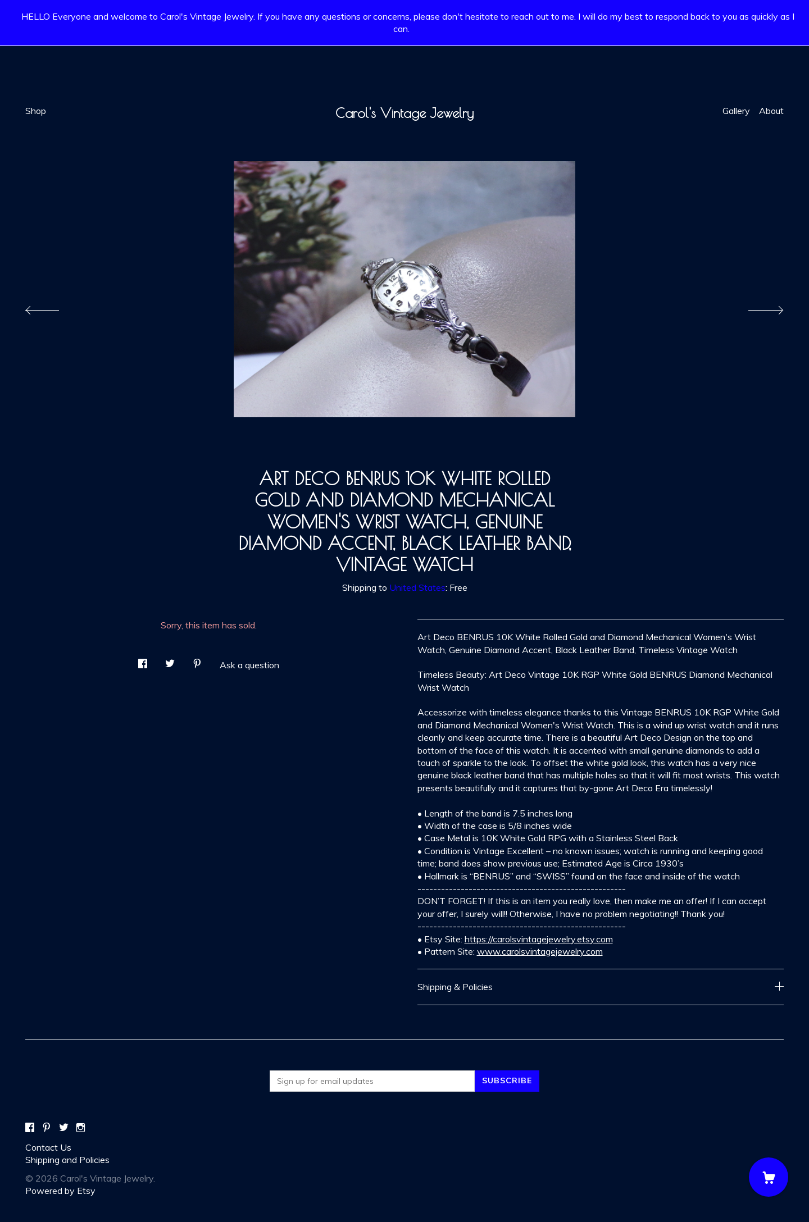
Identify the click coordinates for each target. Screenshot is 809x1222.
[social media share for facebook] (142, 661)
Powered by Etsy (60, 1190)
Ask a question (249, 665)
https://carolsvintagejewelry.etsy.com (539, 939)
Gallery (736, 110)
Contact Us (48, 1147)
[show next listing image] (756, 307)
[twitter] (64, 1128)
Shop (35, 110)
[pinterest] (46, 1128)
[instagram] (80, 1128)
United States (417, 587)
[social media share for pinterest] (197, 661)
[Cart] (768, 1177)
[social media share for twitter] (170, 661)
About (771, 110)
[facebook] (29, 1128)
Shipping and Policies (67, 1159)
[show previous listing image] (53, 307)
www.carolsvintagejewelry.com (540, 951)
